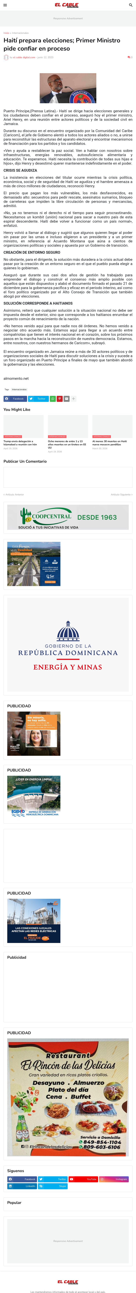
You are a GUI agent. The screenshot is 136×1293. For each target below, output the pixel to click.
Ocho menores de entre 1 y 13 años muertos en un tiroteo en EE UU (67, 444)
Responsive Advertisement (68, 18)
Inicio (6, 33)
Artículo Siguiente (121, 494)
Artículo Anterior (14, 494)
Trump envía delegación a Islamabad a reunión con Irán (20, 443)
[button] (5, 5)
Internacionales (20, 33)
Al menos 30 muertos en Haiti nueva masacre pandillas (109, 443)
